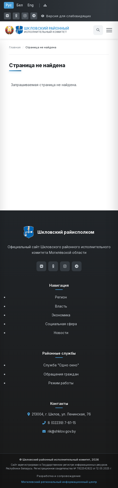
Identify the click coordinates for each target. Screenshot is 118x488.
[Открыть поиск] (98, 30)
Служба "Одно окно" (61, 365)
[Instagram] (65, 266)
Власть (61, 306)
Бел (20, 5)
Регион (61, 297)
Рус (9, 5)
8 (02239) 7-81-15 (62, 423)
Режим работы (60, 383)
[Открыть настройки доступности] (66, 16)
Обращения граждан (61, 374)
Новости (61, 333)
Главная (15, 47)
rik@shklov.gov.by (62, 431)
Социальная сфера (61, 324)
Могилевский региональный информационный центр (59, 482)
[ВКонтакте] (41, 266)
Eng (31, 5)
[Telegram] (77, 266)
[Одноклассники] (53, 266)
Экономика (61, 315)
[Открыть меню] (109, 30)
